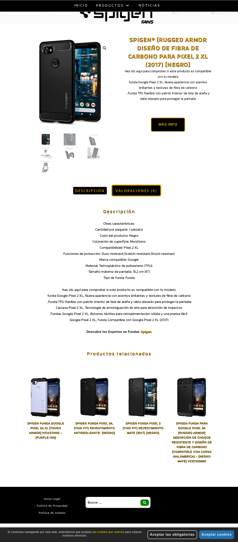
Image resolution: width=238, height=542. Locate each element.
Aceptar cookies (216, 535)
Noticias (149, 5)
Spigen (146, 331)
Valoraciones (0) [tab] (136, 190)
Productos (113, 5)
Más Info (168, 124)
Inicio (81, 5)
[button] (104, 48)
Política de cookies (52, 512)
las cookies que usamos (108, 532)
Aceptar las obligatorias (172, 535)
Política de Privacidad (52, 505)
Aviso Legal (52, 498)
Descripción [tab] (90, 190)
